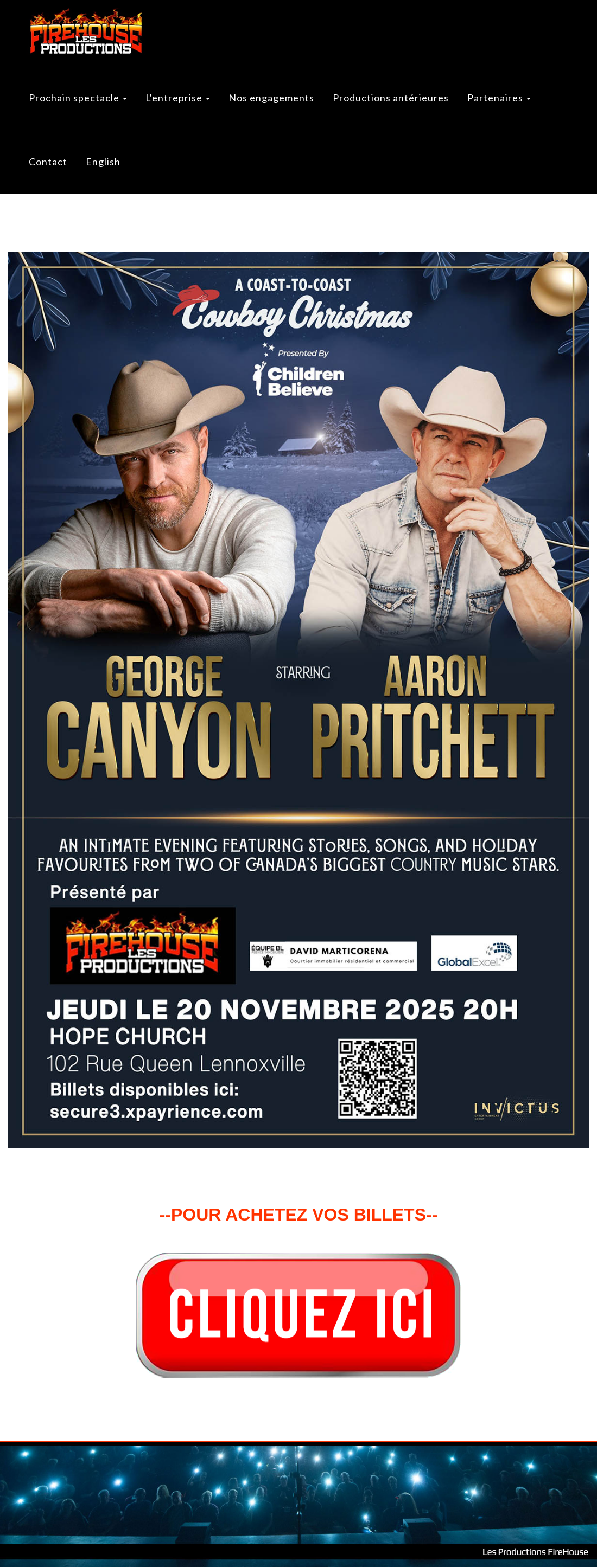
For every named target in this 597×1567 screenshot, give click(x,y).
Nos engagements (271, 98)
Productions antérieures (391, 98)
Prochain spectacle (78, 98)
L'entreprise (177, 98)
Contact (48, 162)
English (103, 162)
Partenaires (499, 98)
